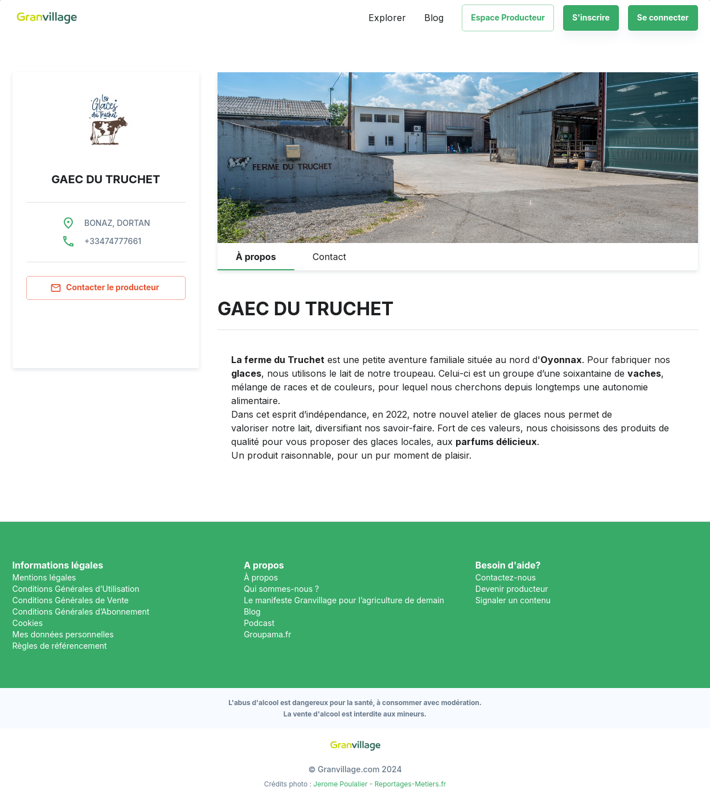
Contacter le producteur (106, 288)
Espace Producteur (508, 17)
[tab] (255, 256)
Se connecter (663, 18)
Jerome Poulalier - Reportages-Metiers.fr (379, 784)
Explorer (387, 17)
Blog (434, 17)
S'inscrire (591, 18)
